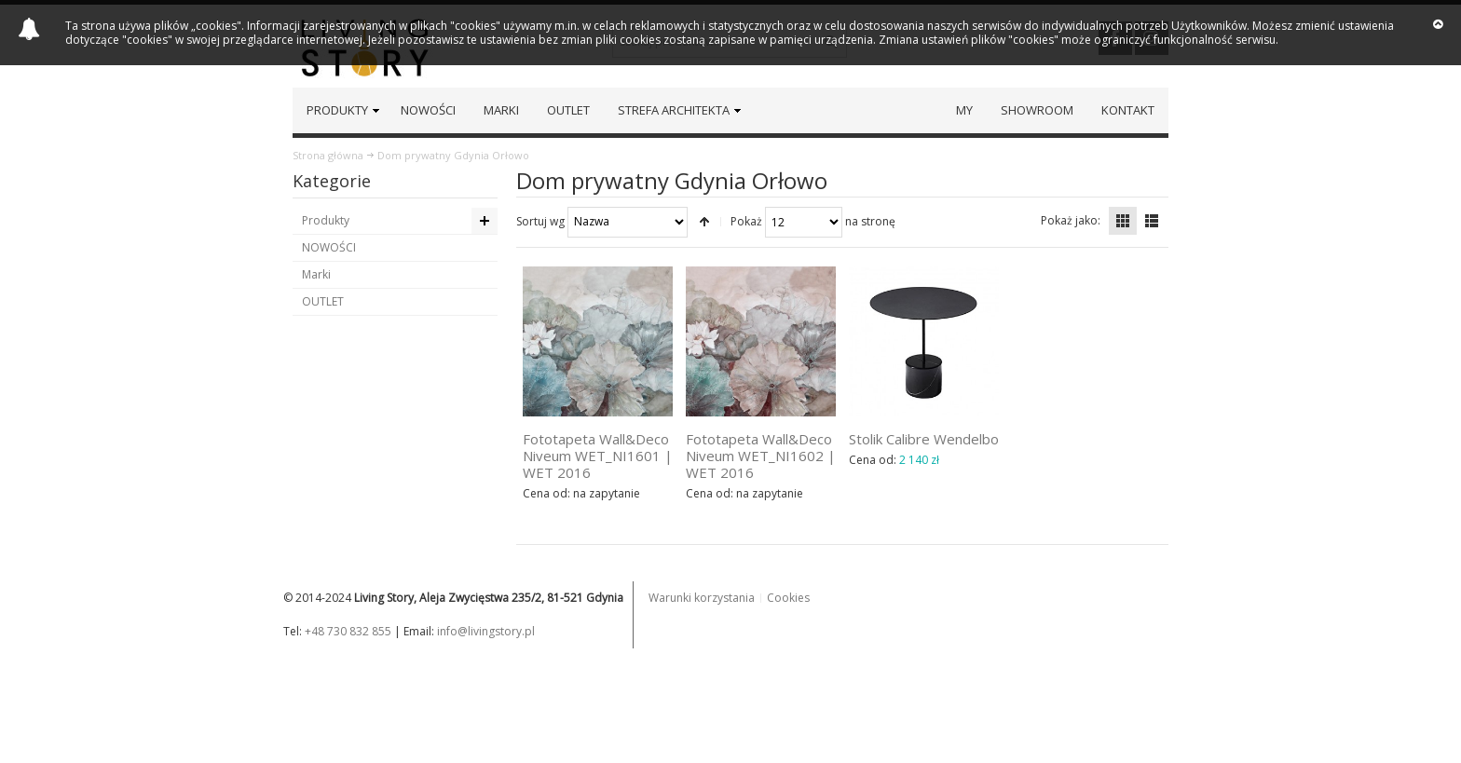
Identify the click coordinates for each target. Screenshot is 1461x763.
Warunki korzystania (702, 598)
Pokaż (746, 220)
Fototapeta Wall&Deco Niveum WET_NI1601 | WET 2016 (598, 455)
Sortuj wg (540, 220)
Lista (1152, 221)
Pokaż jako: (1070, 220)
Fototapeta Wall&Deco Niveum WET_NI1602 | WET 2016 (761, 455)
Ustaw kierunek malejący (704, 222)
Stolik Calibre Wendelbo (924, 438)
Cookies (788, 598)
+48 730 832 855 (348, 631)
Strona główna (328, 155)
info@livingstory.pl (486, 631)
